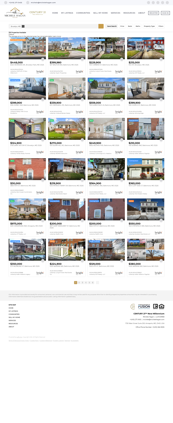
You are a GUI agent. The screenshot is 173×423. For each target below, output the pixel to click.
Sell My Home (100, 13)
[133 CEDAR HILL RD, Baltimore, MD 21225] (66, 129)
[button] (101, 26)
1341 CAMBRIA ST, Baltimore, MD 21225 (103, 65)
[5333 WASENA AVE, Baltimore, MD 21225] (66, 250)
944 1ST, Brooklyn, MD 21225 (139, 65)
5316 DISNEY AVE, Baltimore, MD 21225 (24, 105)
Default (11, 34)
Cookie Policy (34, 340)
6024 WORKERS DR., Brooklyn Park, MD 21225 (27, 65)
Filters (161, 26)
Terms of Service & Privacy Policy (19, 340)
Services (115, 13)
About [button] (141, 13)
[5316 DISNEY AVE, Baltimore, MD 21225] (27, 89)
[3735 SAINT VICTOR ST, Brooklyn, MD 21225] (27, 129)
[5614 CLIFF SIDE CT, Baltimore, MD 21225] (145, 169)
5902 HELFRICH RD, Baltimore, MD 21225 (104, 145)
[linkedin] (153, 2)
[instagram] (162, 2)
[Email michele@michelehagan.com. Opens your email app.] (41, 2)
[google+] (167, 2)
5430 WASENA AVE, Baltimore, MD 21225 (143, 266)
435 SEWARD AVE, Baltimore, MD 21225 (143, 145)
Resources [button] (129, 13)
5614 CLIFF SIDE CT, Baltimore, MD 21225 (143, 186)
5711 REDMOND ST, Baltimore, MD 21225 (25, 266)
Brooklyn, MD (17, 26)
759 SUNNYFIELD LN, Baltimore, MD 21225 (104, 105)
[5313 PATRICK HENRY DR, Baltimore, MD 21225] (66, 169)
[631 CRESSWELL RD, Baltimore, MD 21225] (66, 89)
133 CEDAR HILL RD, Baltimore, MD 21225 (65, 145)
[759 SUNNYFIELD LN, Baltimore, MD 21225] (106, 89)
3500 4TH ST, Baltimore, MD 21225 (101, 266)
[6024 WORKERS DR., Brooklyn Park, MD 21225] (27, 48)
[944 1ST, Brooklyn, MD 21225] (145, 48)
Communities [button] (83, 13)
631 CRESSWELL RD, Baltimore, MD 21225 (65, 105)
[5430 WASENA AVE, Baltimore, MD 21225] (145, 250)
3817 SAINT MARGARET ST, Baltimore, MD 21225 (65, 227)
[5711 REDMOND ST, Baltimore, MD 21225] (27, 250)
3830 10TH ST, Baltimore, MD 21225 (23, 186)
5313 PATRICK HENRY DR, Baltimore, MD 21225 (67, 186)
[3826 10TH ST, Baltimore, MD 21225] (106, 209)
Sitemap (67, 340)
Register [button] (153, 13)
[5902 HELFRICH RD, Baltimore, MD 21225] (106, 129)
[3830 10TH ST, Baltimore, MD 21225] (27, 169)
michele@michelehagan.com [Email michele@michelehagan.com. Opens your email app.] (153, 319)
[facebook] (148, 2)
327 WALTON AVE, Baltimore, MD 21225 (64, 65)
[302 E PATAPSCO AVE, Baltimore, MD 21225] (145, 209)
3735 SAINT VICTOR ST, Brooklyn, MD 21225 (26, 145)
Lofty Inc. (19, 337)
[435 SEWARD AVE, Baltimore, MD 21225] (145, 129)
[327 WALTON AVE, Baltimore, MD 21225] (66, 48)
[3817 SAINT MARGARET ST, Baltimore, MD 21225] (66, 209)
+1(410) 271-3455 (135, 319)
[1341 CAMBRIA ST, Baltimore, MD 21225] (106, 48)
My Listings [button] (67, 13)
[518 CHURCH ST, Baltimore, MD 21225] (145, 89)
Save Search (112, 26)
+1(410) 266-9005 (158, 327)
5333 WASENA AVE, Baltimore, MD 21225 (64, 266)
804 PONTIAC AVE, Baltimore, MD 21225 (103, 186)
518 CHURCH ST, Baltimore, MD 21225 (142, 105)
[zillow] (157, 2)
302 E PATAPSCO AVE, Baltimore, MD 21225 (144, 226)
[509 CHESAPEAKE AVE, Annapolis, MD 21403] (27, 209)
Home (55, 13)
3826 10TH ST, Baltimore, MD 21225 (102, 226)
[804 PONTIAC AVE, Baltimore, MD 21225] (106, 169)
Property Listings (58, 340)
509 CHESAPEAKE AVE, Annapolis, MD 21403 (26, 226)
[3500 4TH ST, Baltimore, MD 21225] (106, 250)
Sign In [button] (165, 13)
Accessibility (75, 340)
